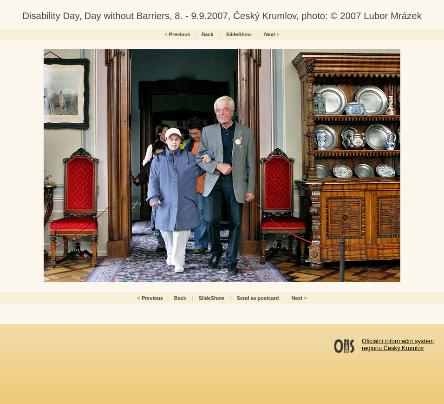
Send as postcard (258, 298)
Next (269, 34)
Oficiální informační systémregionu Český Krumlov (398, 344)
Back (208, 34)
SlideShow (239, 34)
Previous (179, 34)
